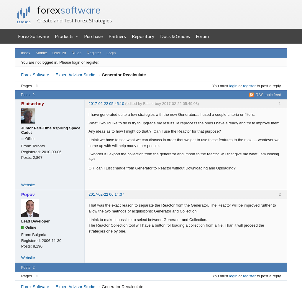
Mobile (41, 53)
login (233, 86)
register (249, 86)
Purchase (93, 36)
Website (28, 185)
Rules (76, 53)
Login (111, 53)
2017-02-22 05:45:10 (106, 103)
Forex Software (33, 36)
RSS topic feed (268, 95)
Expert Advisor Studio (76, 74)
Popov (28, 194)
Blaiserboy (32, 103)
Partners (117, 36)
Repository (143, 36)
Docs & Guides (175, 36)
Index (25, 53)
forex (69, 10)
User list (59, 53)
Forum (202, 36)
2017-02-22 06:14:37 (106, 194)
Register (94, 53)
